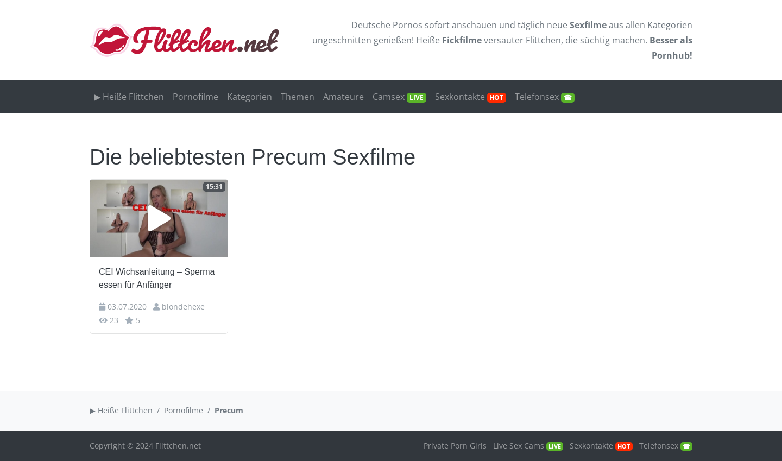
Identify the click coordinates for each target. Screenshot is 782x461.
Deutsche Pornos (386, 25)
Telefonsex (545, 97)
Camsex (399, 97)
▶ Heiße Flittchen (129, 97)
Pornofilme (195, 97)
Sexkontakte (471, 97)
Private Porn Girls (455, 445)
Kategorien (669, 25)
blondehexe (183, 306)
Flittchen (543, 40)
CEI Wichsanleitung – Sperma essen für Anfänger (157, 278)
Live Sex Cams (528, 445)
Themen (297, 97)
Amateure (343, 97)
